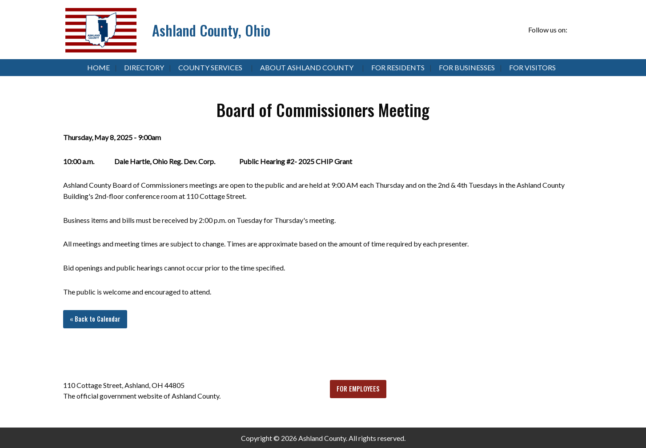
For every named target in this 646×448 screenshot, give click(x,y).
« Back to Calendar (95, 318)
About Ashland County (306, 67)
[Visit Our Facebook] (576, 30)
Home (98, 67)
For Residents (398, 67)
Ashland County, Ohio (211, 30)
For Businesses (467, 67)
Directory (144, 67)
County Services (210, 67)
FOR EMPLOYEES (358, 388)
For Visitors (532, 67)
